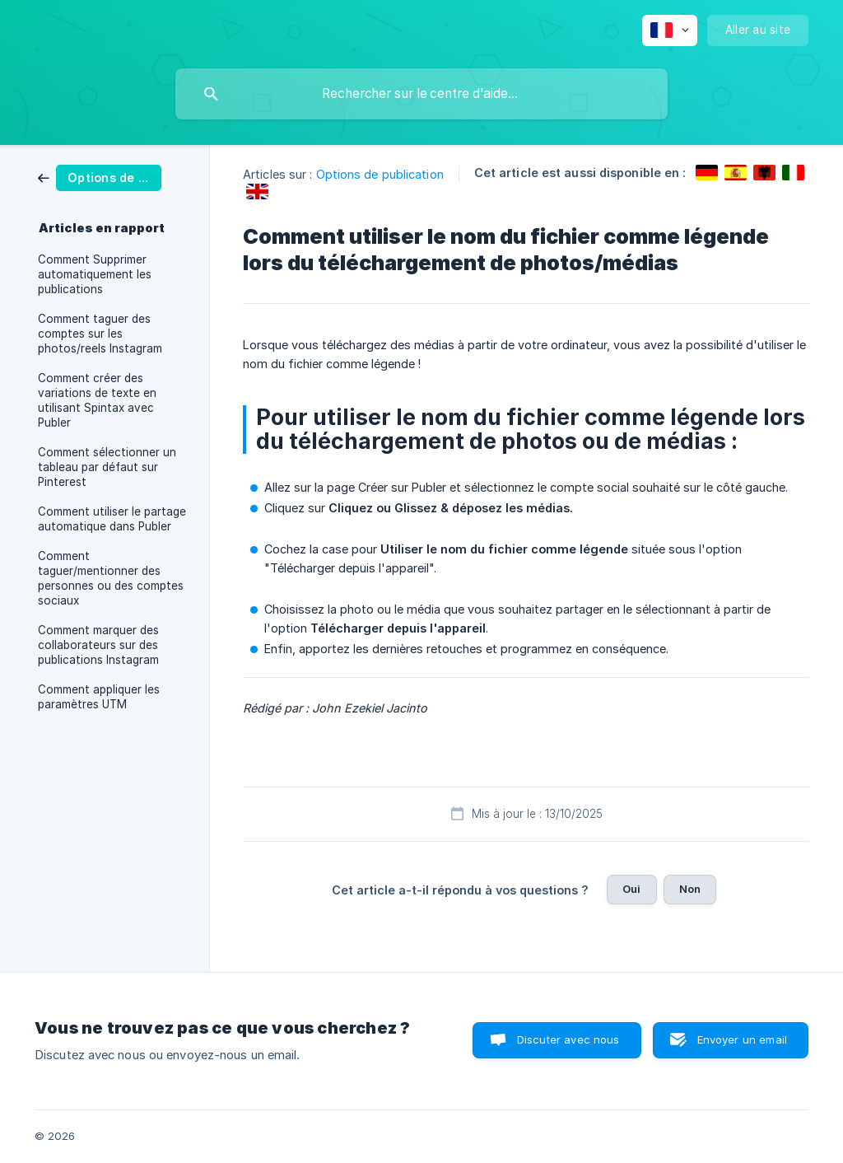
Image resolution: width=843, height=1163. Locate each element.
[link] (99, 176)
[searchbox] (421, 93)
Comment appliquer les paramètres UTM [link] (99, 697)
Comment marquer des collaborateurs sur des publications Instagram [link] (98, 645)
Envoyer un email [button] (742, 1039)
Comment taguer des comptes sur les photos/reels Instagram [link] (100, 333)
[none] (669, 30)
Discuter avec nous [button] (568, 1039)
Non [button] (690, 888)
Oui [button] (631, 888)
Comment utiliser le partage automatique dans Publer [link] (112, 519)
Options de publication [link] (380, 174)
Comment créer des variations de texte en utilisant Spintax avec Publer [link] (97, 400)
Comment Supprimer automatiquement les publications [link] (94, 274)
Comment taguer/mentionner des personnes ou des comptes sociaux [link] (111, 578)
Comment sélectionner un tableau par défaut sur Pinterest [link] (107, 467)
